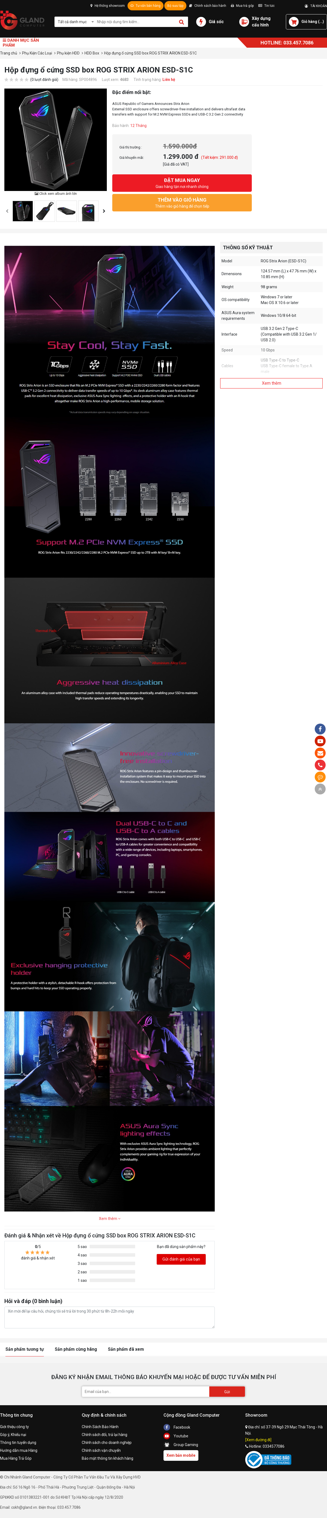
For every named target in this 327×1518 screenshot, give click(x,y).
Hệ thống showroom (107, 6)
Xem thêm (109, 1218)
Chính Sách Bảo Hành (100, 1427)
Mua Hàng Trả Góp (16, 1458)
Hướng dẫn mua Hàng (18, 1450)
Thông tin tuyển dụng (18, 1442)
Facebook (177, 1427)
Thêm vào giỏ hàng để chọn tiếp (182, 202)
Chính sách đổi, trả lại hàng (104, 1434)
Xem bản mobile (180, 1455)
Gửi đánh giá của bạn (181, 1259)
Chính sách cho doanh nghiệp (107, 1442)
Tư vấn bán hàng (146, 6)
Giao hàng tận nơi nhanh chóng (182, 183)
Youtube (176, 1436)
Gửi (227, 1392)
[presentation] (7, 211)
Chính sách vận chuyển (101, 1450)
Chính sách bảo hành (207, 6)
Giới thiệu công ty (14, 1427)
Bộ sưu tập (175, 6)
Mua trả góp (242, 6)
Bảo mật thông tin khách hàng (107, 1458)
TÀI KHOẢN (316, 6)
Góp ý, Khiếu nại (13, 1434)
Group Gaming (181, 1444)
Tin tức (266, 6)
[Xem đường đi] (258, 1440)
